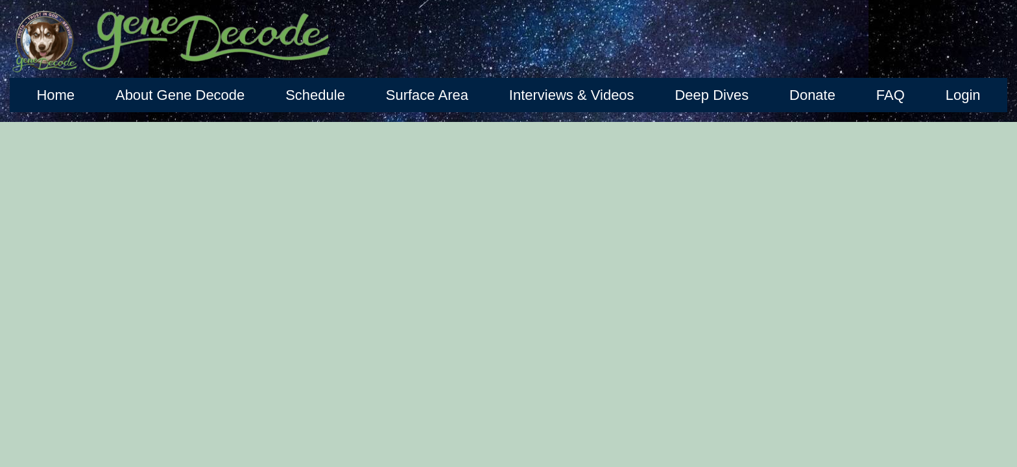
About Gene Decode (180, 95)
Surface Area (427, 95)
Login (963, 95)
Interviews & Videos (571, 95)
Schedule (315, 95)
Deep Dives (711, 95)
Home (55, 95)
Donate (812, 95)
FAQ (890, 95)
